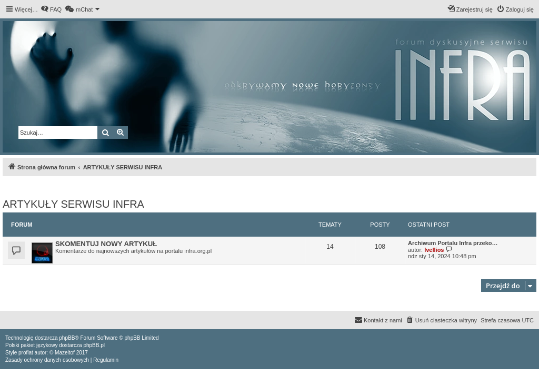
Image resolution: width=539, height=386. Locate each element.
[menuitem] (51, 9)
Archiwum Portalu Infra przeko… (453, 243)
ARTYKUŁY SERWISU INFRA (73, 204)
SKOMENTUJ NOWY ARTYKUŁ (106, 244)
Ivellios (434, 250)
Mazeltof (65, 352)
